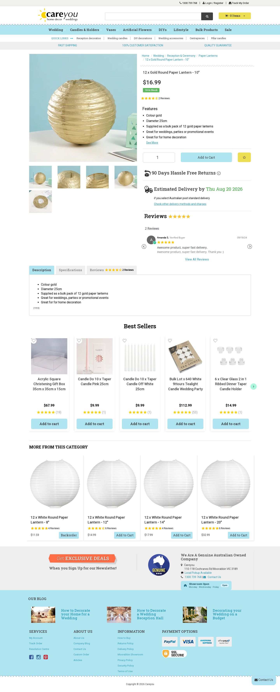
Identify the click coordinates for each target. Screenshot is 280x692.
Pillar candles (218, 38)
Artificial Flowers (138, 30)
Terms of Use (125, 671)
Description (41, 270)
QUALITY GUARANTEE (218, 45)
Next (250, 247)
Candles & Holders (86, 30)
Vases (112, 30)
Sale (228, 30)
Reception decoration (89, 38)
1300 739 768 (189, 3)
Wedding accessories (170, 38)
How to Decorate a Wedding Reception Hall (151, 614)
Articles (78, 660)
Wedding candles (117, 38)
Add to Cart (206, 157)
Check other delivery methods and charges (180, 204)
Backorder (69, 535)
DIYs (164, 30)
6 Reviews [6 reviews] (110, 528)
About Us (79, 637)
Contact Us (212, 577)
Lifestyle (182, 30)
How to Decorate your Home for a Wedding (75, 614)
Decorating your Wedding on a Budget (227, 614)
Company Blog (82, 643)
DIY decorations (143, 38)
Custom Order (81, 654)
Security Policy (126, 665)
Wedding (57, 30)
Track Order (35, 643)
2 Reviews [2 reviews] (164, 98)
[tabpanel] (197, 246)
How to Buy (124, 637)
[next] (253, 386)
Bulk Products (207, 30)
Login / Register (214, 3)
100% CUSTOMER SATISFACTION (142, 45)
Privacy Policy (125, 660)
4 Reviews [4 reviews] (54, 528)
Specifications (70, 270)
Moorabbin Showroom (130, 654)
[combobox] (153, 16)
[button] (34, 341)
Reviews (112, 271)
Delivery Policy (126, 649)
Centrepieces (197, 38)
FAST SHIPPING (67, 45)
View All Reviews (197, 259)
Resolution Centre (39, 649)
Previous (144, 247)
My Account (36, 637)
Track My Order (238, 3)
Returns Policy (125, 643)
